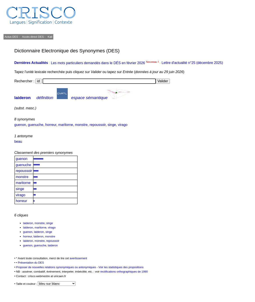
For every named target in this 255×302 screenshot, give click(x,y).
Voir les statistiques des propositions (121, 267)
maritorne (65, 125)
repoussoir (98, 125)
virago (123, 125)
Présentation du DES (31, 262)
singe (112, 125)
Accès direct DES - (33, 36)
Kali (50, 36)
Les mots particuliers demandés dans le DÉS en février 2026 (105, 63)
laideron (22, 97)
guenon (20, 125)
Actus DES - (12, 36)
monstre (81, 125)
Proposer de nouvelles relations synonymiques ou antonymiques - (57, 267)
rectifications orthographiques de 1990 (124, 271)
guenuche (35, 125)
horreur (50, 125)
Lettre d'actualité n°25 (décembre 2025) (192, 63)
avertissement (78, 258)
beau (18, 141)
